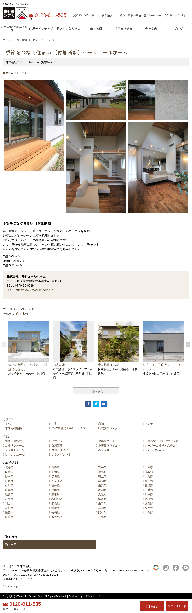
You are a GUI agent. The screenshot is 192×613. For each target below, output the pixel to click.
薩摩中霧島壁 (13, 441)
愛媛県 (55, 507)
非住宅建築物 (13, 428)
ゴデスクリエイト (92, 596)
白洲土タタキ (59, 450)
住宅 (54, 423)
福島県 (102, 471)
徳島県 (149, 503)
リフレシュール (15, 454)
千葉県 (149, 476)
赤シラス (103, 450)
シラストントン (15, 450)
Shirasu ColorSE (155, 450)
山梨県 (102, 485)
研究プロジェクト (109, 428)
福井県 (55, 485)
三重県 (149, 489)
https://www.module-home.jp (34, 290)
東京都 (9, 480)
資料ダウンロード (83, 15)
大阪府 (102, 494)
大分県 (149, 512)
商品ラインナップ (41, 28)
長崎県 (55, 512)
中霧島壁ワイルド (109, 445)
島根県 (149, 498)
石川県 (9, 485)
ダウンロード (176, 606)
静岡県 (55, 489)
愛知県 (102, 489)
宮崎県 (9, 516)
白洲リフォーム (15, 445)
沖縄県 (102, 516)
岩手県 (102, 467)
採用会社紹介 (123, 28)
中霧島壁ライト (108, 441)
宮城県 (149, 467)
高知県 (102, 507)
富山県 (149, 480)
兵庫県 (149, 494)
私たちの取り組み (69, 28)
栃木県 (9, 476)
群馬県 (55, 476)
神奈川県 (57, 480)
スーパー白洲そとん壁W (160, 445)
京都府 (55, 494)
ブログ (178, 28)
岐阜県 (9, 489)
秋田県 (9, 471)
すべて (9, 423)
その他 (149, 423)
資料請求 (107, 15)
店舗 (101, 423)
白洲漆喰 (57, 445)
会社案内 (151, 28)
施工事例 (96, 28)
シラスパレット (61, 454)
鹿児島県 (57, 516)
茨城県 (149, 471)
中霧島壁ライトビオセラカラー (164, 441)
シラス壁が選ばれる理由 (13, 28)
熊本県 (102, 512)
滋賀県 (9, 494)
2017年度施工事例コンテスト (69, 428)
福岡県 (149, 507)
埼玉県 (102, 476)
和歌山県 (57, 498)
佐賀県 (9, 512)
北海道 (9, 467)
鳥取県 (102, 498)
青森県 (55, 467)
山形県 (55, 471)
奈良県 (9, 498)
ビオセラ (57, 441)
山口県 (102, 503)
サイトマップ (13, 586)
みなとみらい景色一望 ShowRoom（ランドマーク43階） (154, 15)
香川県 (9, 507)
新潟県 (102, 480)
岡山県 (9, 503)
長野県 (149, 485)
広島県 (55, 503)
